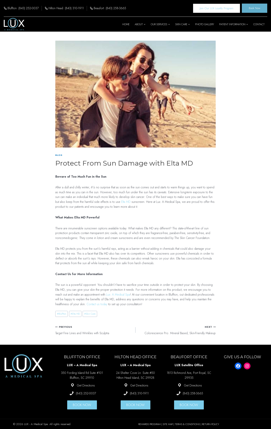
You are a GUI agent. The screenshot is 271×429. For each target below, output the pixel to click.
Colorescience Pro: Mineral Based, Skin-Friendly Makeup (177, 329)
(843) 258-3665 (193, 393)
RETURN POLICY (210, 424)
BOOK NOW (82, 404)
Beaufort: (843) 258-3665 (110, 8)
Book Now (254, 8)
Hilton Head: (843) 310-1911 (66, 8)
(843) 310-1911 (139, 393)
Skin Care (89, 314)
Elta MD (126, 202)
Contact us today (97, 304)
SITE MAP (168, 424)
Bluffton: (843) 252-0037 (23, 8)
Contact (259, 24)
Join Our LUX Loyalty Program (216, 8)
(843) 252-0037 (86, 393)
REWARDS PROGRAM (149, 424)
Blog (58, 155)
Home (125, 24)
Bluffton (61, 314)
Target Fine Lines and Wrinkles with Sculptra (93, 329)
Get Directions (86, 385)
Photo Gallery (204, 24)
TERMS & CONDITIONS (187, 424)
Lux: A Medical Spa (118, 294)
